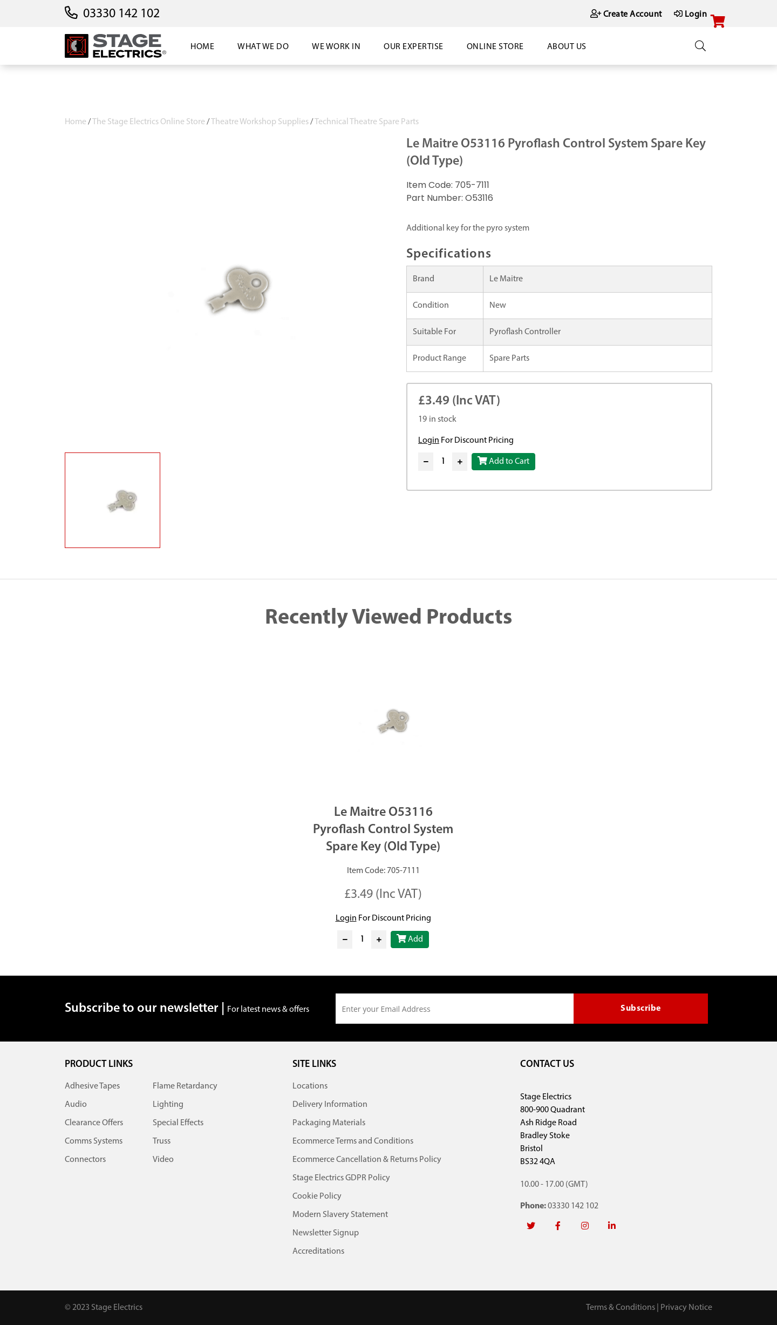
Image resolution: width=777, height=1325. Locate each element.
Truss (162, 1141)
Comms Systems (93, 1141)
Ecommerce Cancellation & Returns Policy (366, 1159)
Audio (76, 1104)
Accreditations (318, 1251)
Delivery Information (329, 1104)
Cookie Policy (317, 1196)
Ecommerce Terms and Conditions (352, 1141)
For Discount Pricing (466, 440)
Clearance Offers (94, 1123)
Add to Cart (503, 461)
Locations (310, 1086)
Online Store (495, 47)
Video (163, 1159)
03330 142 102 (121, 14)
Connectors (85, 1159)
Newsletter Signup (325, 1233)
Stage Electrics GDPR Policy (341, 1178)
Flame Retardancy (185, 1086)
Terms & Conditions (620, 1307)
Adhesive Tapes (92, 1086)
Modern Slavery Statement (340, 1215)
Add (410, 939)
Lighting (168, 1104)
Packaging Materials (328, 1123)
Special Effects (178, 1123)
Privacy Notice (686, 1307)
